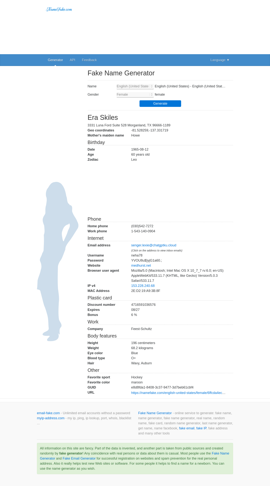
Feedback (89, 60)
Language (220, 60)
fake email (186, 428)
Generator (55, 60)
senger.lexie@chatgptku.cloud (153, 245)
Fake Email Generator (79, 458)
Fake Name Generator (155, 413)
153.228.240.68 (143, 286)
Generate (160, 103)
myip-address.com (50, 418)
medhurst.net (141, 265)
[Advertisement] (160, 26)
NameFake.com (59, 9)
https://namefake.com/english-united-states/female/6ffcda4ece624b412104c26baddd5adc (198, 393)
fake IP (201, 428)
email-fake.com (49, 413)
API (72, 60)
